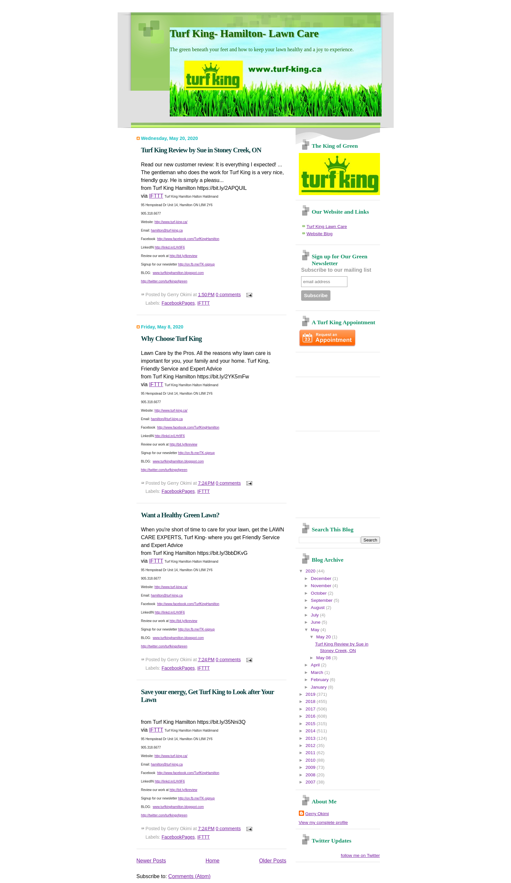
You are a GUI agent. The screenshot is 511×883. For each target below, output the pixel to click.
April (316, 664)
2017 (311, 709)
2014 (311, 730)
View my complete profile (323, 822)
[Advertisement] (337, 362)
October (319, 593)
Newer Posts (151, 860)
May (315, 629)
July (315, 615)
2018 (311, 701)
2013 (311, 738)
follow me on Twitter (360, 855)
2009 (311, 767)
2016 (311, 716)
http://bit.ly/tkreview (183, 256)
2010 (311, 760)
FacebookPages (178, 303)
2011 (311, 752)
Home (213, 860)
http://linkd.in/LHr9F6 (170, 247)
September (322, 600)
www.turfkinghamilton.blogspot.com (178, 273)
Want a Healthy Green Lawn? (180, 515)
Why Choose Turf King (171, 338)
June (316, 622)
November (321, 585)
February (320, 679)
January (319, 687)
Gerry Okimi (317, 813)
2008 (311, 774)
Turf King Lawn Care (327, 226)
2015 (311, 723)
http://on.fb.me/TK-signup (196, 264)
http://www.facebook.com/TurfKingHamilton (188, 239)
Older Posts (272, 860)
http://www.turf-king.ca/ (170, 222)
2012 (311, 745)
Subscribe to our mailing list (336, 270)
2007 (311, 782)
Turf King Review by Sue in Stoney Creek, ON (201, 150)
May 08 (324, 657)
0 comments (228, 294)
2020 (311, 571)
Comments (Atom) (189, 876)
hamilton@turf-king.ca (166, 230)
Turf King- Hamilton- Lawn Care (244, 33)
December (321, 578)
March (318, 672)
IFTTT (156, 196)
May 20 (324, 636)
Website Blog (320, 233)
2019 (311, 694)
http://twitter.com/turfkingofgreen (164, 281)
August (318, 607)
